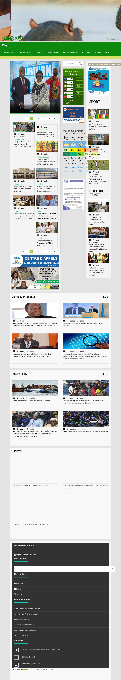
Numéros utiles (102, 52)
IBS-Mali (26, 669)
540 (49, 118)
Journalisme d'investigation (25, 630)
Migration (60, 374)
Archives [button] (86, 52)
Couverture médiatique (24, 625)
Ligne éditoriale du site (25, 554)
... (45, 118)
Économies (9, 52)
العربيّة (116, 39)
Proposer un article (22, 635)
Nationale (25, 52)
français (109, 39)
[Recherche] (70, 63)
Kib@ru (6, 45)
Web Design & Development (26, 614)
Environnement (52, 52)
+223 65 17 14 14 (28, 657)
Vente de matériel (21, 619)
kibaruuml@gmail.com (30, 664)
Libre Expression (70, 52)
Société (38, 52)
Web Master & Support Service (27, 609)
